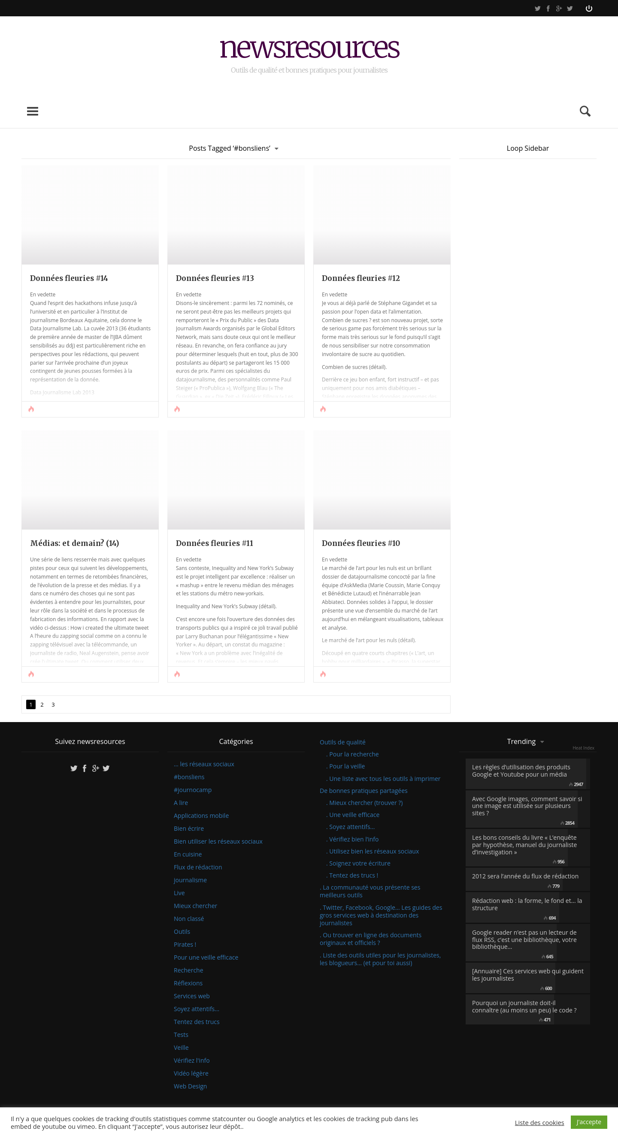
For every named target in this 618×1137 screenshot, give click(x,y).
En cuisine (188, 854)
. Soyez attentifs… (350, 827)
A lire (181, 803)
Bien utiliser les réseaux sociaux (218, 841)
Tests (181, 1035)
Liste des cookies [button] (539, 1122)
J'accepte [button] (589, 1122)
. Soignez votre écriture (358, 863)
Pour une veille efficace (206, 957)
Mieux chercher (195, 906)
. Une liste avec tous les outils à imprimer (383, 778)
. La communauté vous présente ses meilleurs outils (370, 891)
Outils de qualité (343, 742)
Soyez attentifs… (196, 1009)
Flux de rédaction (198, 867)
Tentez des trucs (197, 1022)
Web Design (190, 1086)
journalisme (190, 880)
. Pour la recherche (352, 754)
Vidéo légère (191, 1073)
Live (179, 893)
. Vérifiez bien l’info (352, 839)
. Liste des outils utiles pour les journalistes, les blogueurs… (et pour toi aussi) (380, 959)
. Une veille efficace (352, 815)
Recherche (188, 970)
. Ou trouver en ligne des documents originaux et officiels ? (370, 939)
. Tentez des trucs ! (352, 875)
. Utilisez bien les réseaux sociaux (372, 851)
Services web (192, 996)
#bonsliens (189, 777)
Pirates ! (185, 944)
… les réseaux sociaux (204, 764)
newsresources (309, 48)
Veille (181, 1048)
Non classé (189, 919)
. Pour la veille (345, 766)
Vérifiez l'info (192, 1060)
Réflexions (188, 983)
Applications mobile (201, 816)
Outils (182, 932)
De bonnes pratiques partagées (364, 790)
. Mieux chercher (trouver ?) (364, 803)
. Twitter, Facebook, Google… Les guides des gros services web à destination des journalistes (381, 915)
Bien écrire (189, 828)
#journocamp (193, 790)
